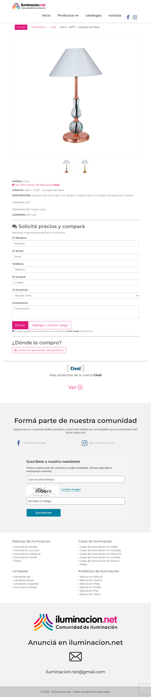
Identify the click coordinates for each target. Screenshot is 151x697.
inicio (46, 15)
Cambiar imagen (71, 489)
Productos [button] (68, 15)
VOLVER (21, 27)
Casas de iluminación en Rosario (100, 560)
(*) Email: (18, 250)
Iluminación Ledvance (27, 553)
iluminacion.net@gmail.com (75, 671)
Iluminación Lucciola (26, 550)
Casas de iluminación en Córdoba (100, 550)
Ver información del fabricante (35, 184)
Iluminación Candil (25, 557)
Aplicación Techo (90, 594)
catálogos (93, 15)
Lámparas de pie (24, 580)
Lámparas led (22, 576)
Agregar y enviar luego (50, 325)
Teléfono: (18, 263)
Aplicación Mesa (90, 583)
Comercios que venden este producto (39, 350)
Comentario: (20, 302)
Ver (75, 387)
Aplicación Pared (90, 587)
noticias (115, 15)
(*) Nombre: (19, 237)
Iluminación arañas (25, 587)
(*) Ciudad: (19, 276)
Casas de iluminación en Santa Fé (100, 553)
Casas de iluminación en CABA (99, 546)
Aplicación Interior (91, 580)
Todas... (84, 564)
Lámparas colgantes (26, 583)
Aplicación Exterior (91, 576)
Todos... (18, 560)
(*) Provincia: (20, 289)
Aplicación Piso (89, 590)
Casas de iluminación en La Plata (100, 557)
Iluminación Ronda (25, 546)
